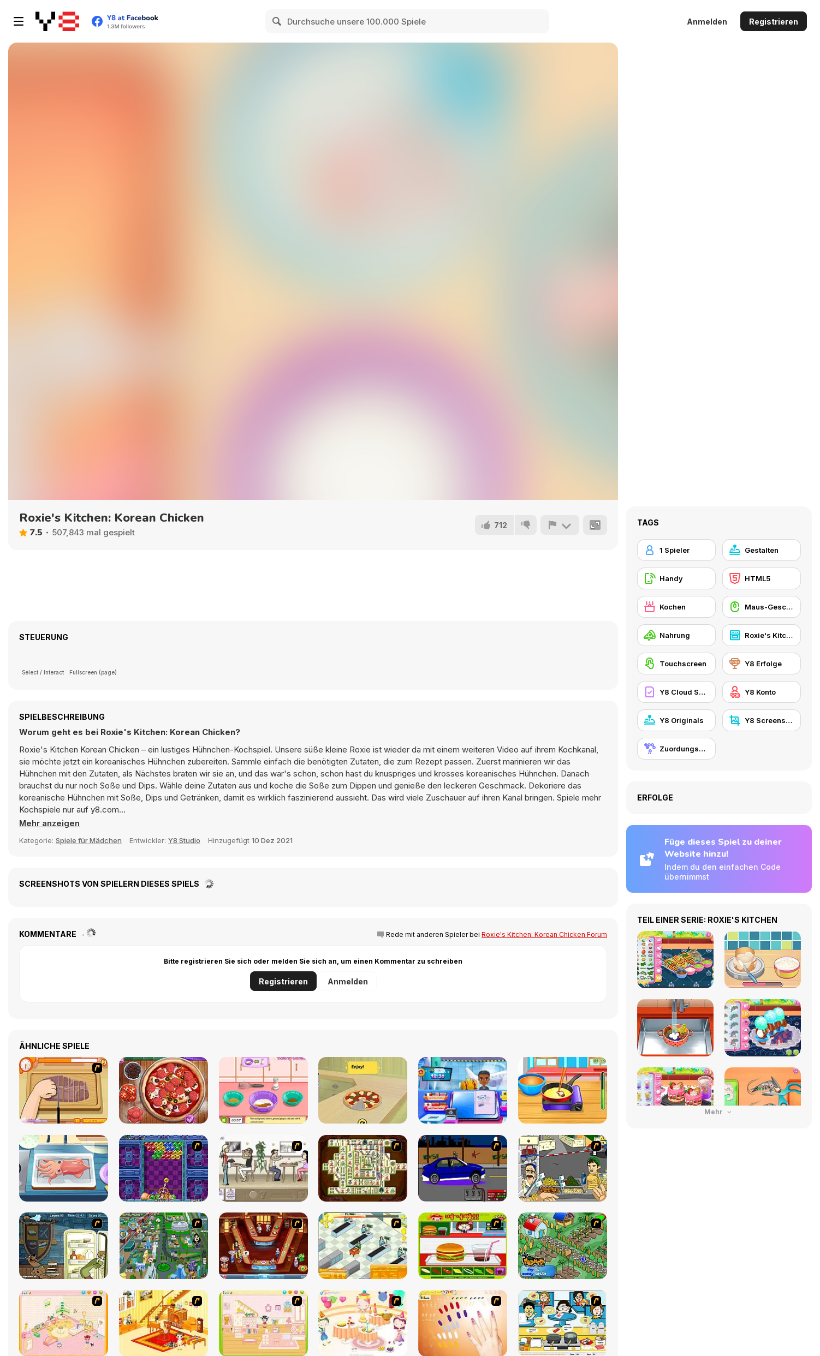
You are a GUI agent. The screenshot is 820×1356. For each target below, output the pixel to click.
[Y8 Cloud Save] (676, 692)
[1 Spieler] (676, 550)
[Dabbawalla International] (163, 1245)
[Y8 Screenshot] (761, 720)
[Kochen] (676, 607)
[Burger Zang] (462, 1245)
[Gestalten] (761, 550)
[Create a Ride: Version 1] (462, 1168)
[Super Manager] (362, 1245)
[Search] (277, 21)
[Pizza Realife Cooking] (163, 1090)
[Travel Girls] (562, 1090)
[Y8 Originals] (676, 720)
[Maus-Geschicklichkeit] (761, 607)
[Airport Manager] (462, 1090)
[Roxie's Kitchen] (761, 635)
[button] (50, 823)
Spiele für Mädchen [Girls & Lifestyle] (89, 840)
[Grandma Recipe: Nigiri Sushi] (63, 1168)
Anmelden (707, 21)
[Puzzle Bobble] (163, 1168)
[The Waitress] (263, 1168)
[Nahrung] (676, 635)
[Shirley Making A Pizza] (63, 1090)
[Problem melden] (559, 525)
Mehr (719, 1112)
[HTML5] (761, 578)
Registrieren (773, 21)
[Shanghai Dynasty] (362, 1168)
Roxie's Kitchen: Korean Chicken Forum (544, 934)
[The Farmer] (562, 1245)
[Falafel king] (562, 1168)
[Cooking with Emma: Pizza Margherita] (362, 1090)
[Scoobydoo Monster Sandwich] (63, 1245)
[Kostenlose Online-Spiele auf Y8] (57, 21)
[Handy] (676, 578)
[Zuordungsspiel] (676, 749)
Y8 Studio (184, 840)
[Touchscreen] (676, 663)
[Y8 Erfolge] (761, 663)
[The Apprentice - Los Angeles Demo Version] (263, 1245)
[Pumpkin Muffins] (263, 1090)
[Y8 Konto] (761, 692)
